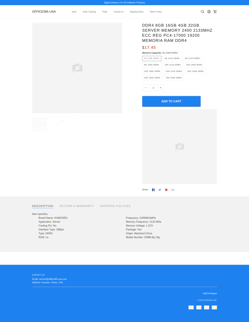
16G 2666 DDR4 (152, 71)
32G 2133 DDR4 (174, 71)
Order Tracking (89, 12)
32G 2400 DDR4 (195, 71)
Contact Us (119, 12)
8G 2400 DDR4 (151, 65)
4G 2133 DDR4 (172, 58)
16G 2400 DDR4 (194, 65)
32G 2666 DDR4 (152, 78)
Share (145, 189)
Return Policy (156, 12)
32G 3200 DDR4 (174, 78)
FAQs (104, 12)
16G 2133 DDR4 (173, 65)
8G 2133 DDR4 (192, 58)
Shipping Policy (136, 12)
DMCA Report (210, 293)
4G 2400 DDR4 (170, 53)
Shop (74, 12)
